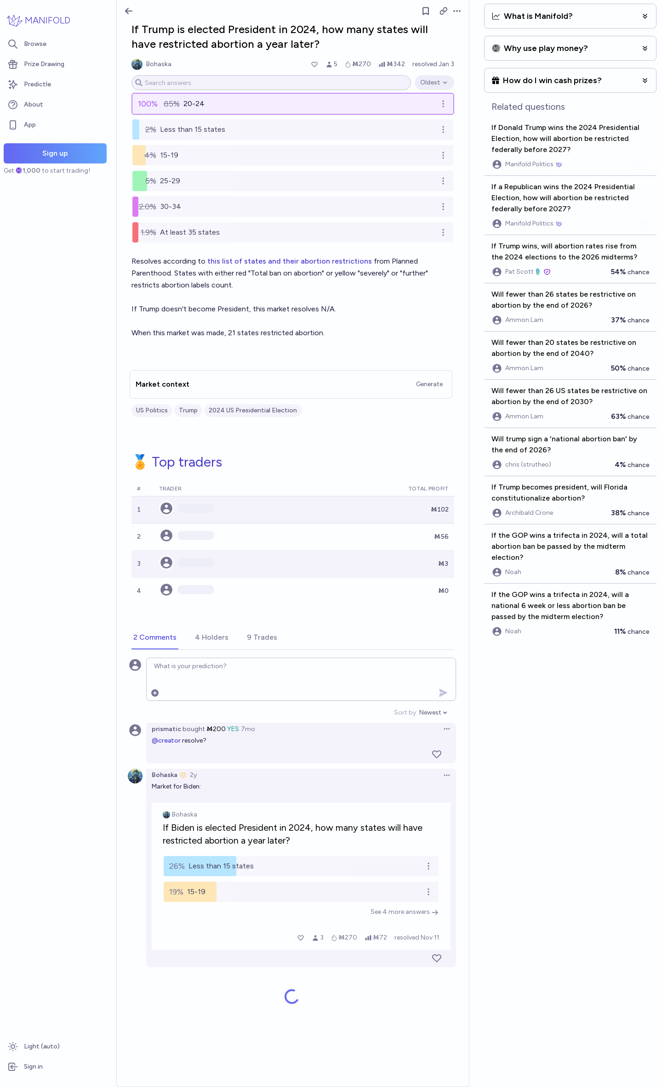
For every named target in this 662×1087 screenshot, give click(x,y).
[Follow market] (426, 11)
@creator (166, 740)
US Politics (152, 410)
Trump (188, 410)
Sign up (55, 153)
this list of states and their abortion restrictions (289, 261)
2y (193, 775)
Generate (429, 384)
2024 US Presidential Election (253, 410)
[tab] (154, 637)
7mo (248, 729)
